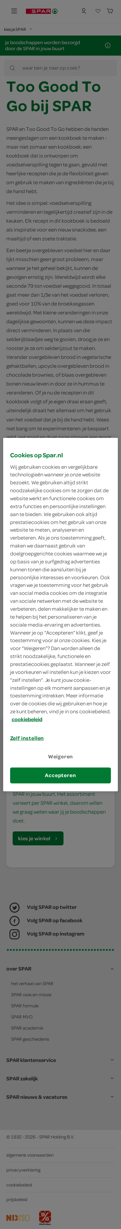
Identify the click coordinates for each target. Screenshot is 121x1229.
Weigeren (60, 756)
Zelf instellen (27, 738)
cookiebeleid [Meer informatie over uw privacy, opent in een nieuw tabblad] (27, 719)
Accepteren (60, 775)
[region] (60, 614)
